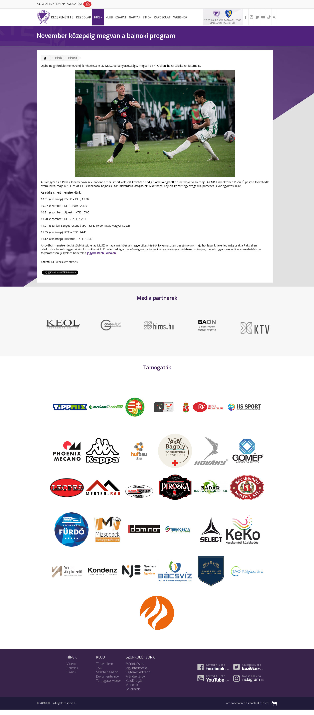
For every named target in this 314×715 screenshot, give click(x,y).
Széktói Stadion (107, 677)
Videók (71, 669)
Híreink (72, 58)
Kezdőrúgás (134, 686)
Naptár (134, 17)
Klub (109, 17)
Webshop (180, 17)
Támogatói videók (108, 686)
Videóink (132, 690)
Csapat (120, 17)
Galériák (72, 673)
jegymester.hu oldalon (101, 253)
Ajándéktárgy (135, 681)
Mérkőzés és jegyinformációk (137, 671)
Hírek (98, 17)
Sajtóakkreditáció (138, 677)
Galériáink (133, 694)
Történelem (104, 669)
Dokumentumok (107, 681)
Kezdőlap (83, 17)
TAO (99, 673)
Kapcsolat (162, 17)
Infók (147, 17)
